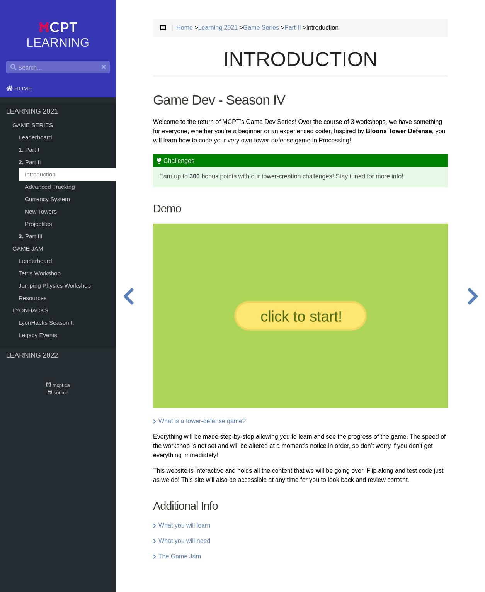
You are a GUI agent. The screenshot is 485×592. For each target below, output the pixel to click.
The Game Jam (177, 556)
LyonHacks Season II (46, 322)
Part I (29, 149)
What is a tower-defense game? (199, 421)
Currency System (47, 199)
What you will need (181, 541)
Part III (31, 236)
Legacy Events (38, 335)
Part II (30, 162)
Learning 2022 (32, 355)
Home (19, 88)
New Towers (41, 211)
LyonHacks (30, 310)
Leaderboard (35, 137)
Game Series (32, 125)
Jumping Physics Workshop (55, 285)
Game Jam (27, 248)
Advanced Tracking (50, 186)
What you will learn (181, 525)
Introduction (40, 174)
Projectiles (38, 224)
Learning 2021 (32, 111)
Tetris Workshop (40, 273)
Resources (33, 298)
